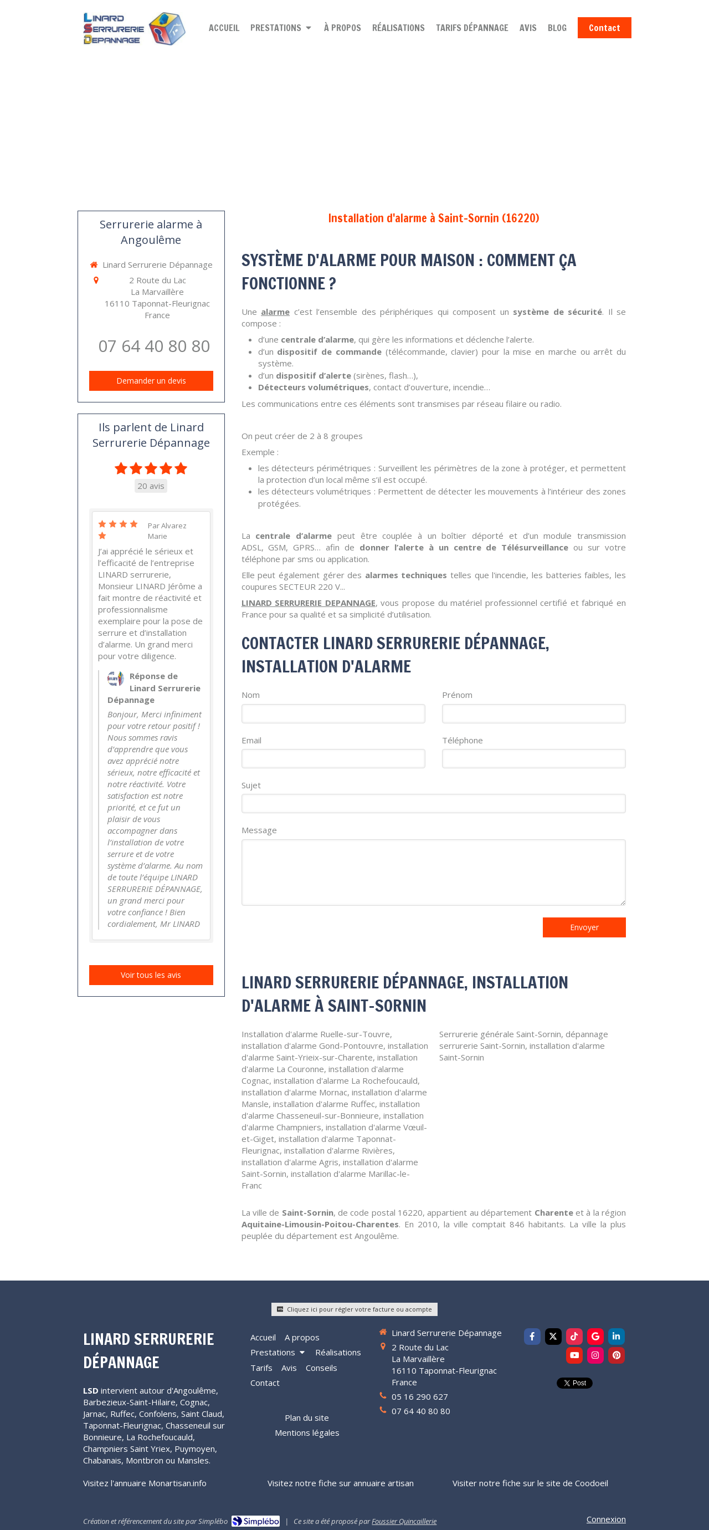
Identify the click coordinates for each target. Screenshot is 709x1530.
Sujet (251, 784)
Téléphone (462, 740)
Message (259, 829)
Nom (251, 694)
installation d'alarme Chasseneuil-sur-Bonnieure (331, 1109)
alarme (275, 311)
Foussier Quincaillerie (404, 1521)
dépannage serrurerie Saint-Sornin (523, 1039)
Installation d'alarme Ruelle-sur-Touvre (316, 1033)
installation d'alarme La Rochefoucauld (346, 1080)
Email (251, 740)
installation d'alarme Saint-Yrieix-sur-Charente (335, 1051)
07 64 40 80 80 (154, 345)
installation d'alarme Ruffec (324, 1103)
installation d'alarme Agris (290, 1161)
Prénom (457, 694)
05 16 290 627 (420, 1396)
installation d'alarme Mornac (294, 1092)
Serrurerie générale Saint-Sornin (500, 1033)
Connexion (606, 1518)
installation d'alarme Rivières (338, 1150)
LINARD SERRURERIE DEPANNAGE (309, 602)
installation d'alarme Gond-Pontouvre (312, 1045)
